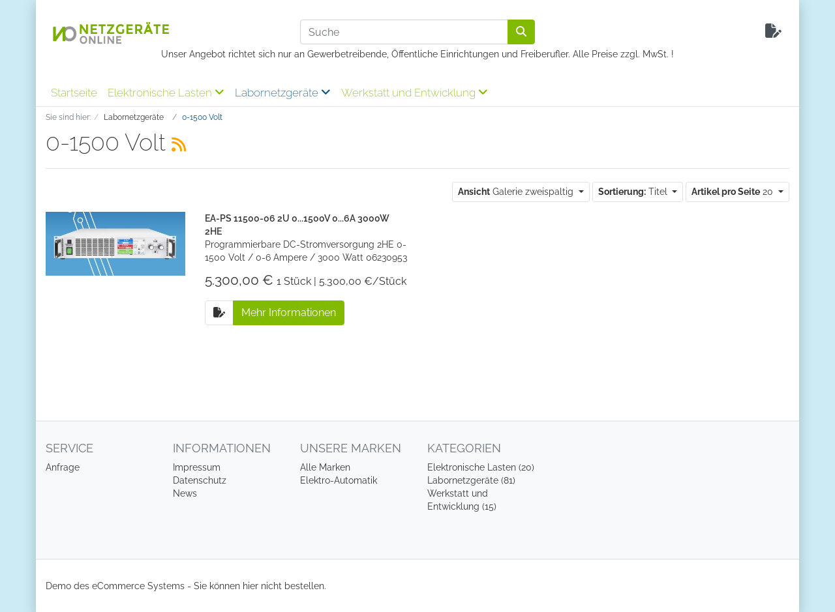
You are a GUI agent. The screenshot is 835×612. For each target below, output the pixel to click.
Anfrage (63, 467)
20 (733, 191)
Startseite (74, 92)
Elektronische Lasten (166, 92)
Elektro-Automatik (338, 480)
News (185, 493)
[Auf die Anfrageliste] (219, 312)
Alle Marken (325, 467)
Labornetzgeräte (283, 92)
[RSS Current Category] (179, 144)
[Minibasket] (773, 32)
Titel (634, 191)
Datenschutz (199, 480)
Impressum (196, 467)
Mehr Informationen (288, 312)
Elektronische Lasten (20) (480, 467)
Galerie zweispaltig (517, 191)
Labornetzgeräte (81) (471, 480)
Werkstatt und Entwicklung (414, 92)
